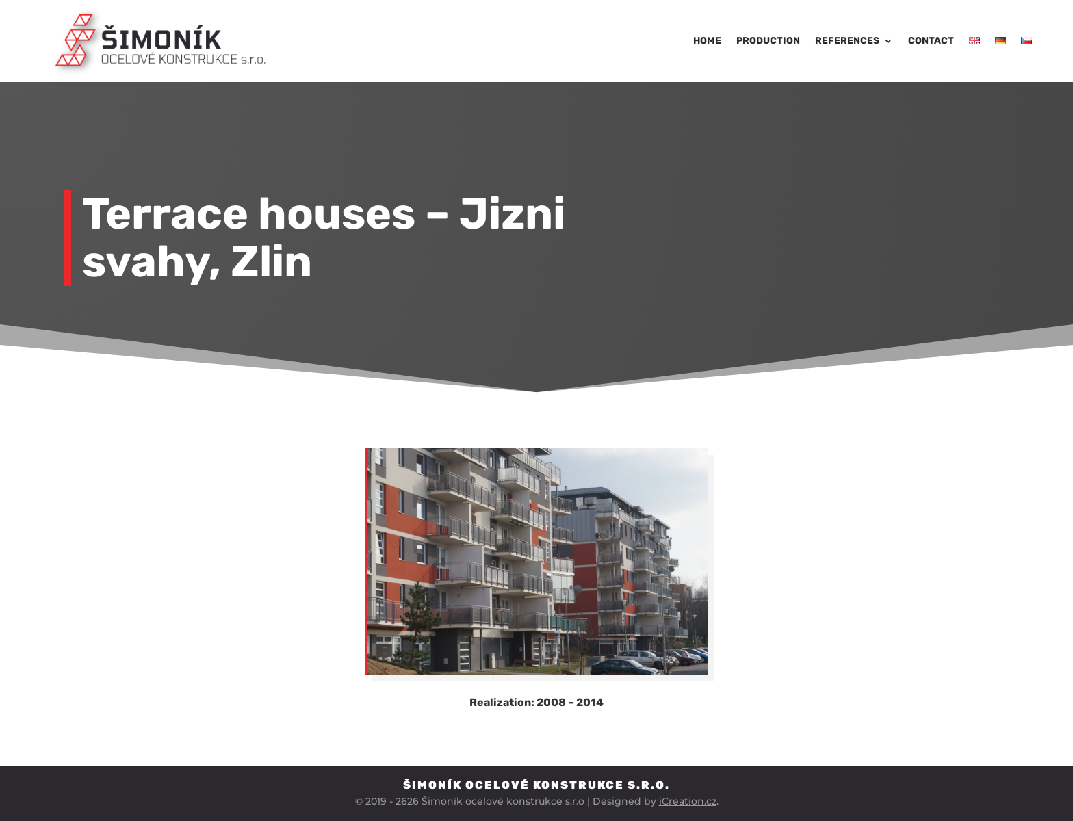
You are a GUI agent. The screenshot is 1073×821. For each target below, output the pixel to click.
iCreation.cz (687, 801)
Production (768, 41)
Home (707, 41)
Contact (931, 41)
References (847, 41)
